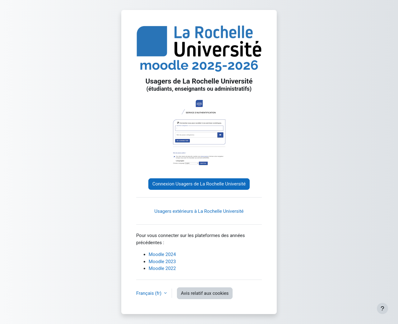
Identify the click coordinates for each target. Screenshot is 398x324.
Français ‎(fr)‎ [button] (149, 293)
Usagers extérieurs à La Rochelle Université (198, 211)
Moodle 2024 (162, 254)
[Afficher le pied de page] (382, 308)
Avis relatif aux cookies (205, 293)
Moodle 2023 (162, 261)
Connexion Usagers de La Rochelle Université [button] (199, 184)
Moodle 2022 (162, 268)
